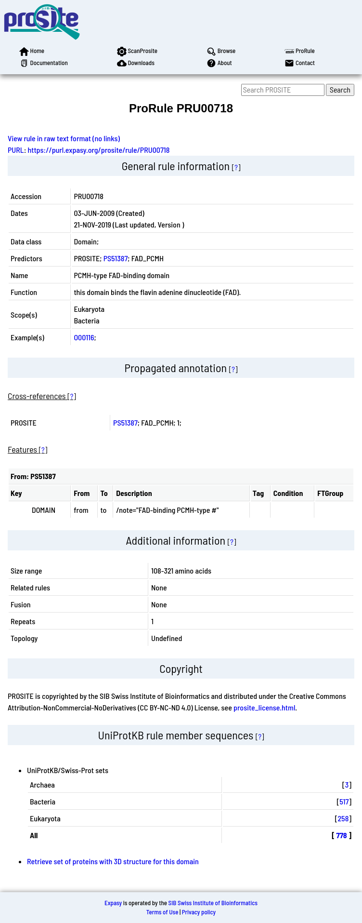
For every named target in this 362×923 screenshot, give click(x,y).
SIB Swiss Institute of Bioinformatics (213, 903)
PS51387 (115, 258)
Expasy (113, 903)
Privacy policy (199, 912)
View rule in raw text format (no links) (64, 138)
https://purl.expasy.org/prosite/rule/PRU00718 (99, 149)
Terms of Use (162, 912)
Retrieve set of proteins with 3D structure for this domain (113, 861)
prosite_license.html (264, 707)
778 (341, 835)
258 (343, 818)
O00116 (84, 337)
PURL (16, 149)
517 (344, 801)
